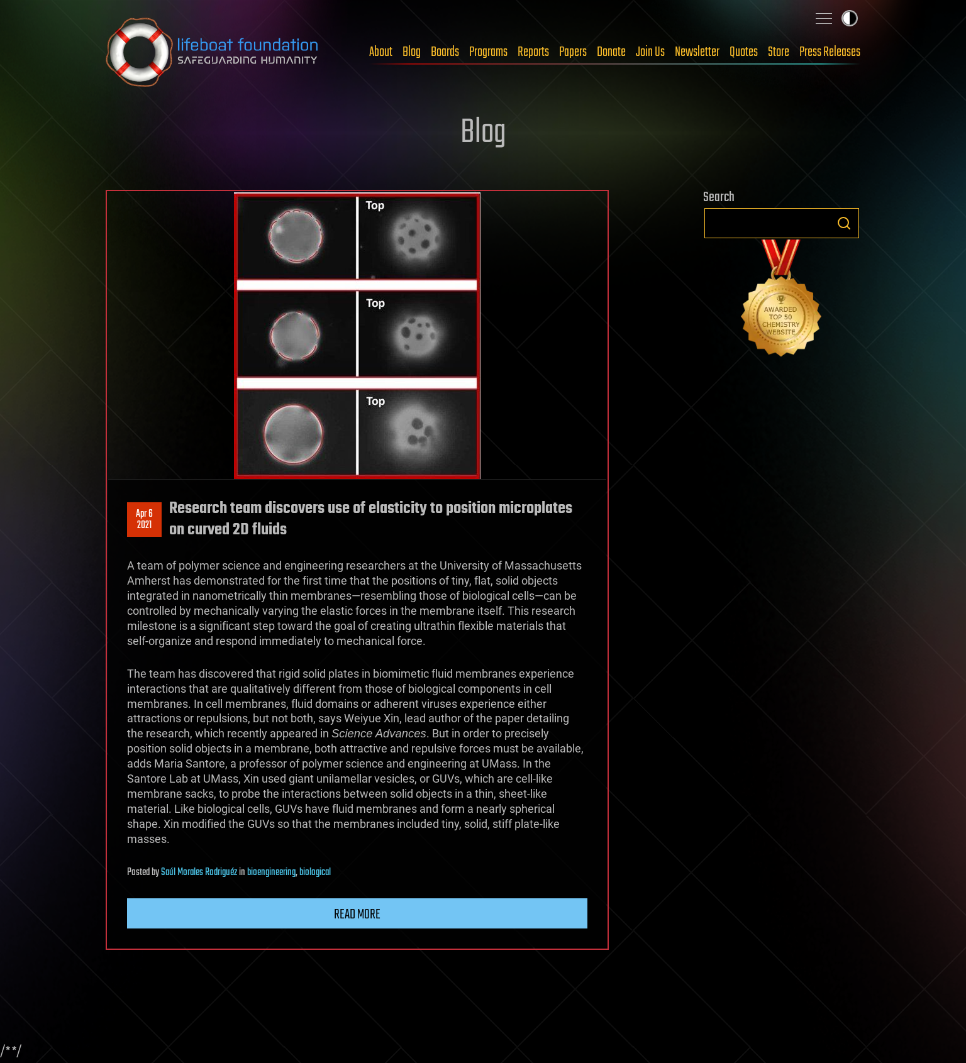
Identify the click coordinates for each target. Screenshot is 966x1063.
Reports (533, 52)
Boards (445, 52)
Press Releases (829, 52)
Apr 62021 (144, 520)
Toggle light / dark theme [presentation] (849, 18)
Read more (357, 914)
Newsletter (697, 52)
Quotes (744, 52)
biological (315, 872)
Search (844, 223)
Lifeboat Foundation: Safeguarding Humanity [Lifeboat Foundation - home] (212, 52)
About (380, 52)
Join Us (650, 52)
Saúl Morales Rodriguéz (199, 872)
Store (778, 52)
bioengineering (271, 872)
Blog (411, 52)
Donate (611, 52)
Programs (488, 52)
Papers (573, 52)
